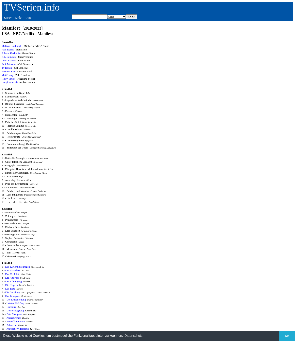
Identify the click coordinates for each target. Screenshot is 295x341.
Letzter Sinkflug (15, 303)
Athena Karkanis (11, 53)
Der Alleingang (13, 281)
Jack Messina (9, 64)
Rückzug (11, 306)
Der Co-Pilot (12, 274)
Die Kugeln (11, 284)
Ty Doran (7, 67)
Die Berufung (12, 292)
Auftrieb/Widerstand (17, 328)
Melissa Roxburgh (11, 45)
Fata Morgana (13, 314)
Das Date (10, 288)
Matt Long (7, 75)
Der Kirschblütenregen (17, 266)
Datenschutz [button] (134, 335)
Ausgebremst (13, 317)
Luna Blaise (8, 60)
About (28, 17)
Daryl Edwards (10, 82)
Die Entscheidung (16, 299)
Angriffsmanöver (15, 321)
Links (18, 17)
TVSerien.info (32, 7)
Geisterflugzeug (15, 310)
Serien (8, 17)
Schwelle (11, 325)
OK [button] (287, 335)
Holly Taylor (8, 78)
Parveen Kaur (9, 71)
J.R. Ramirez (9, 56)
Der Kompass (12, 295)
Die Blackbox (12, 270)
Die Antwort (12, 277)
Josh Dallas (8, 49)
